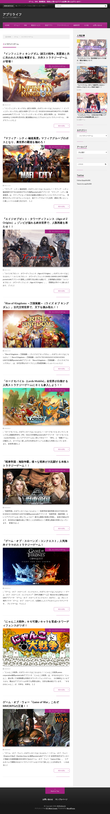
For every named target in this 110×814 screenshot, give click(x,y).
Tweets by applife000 (84, 184)
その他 (86, 25)
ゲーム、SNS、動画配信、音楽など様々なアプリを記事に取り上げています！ (55, 1)
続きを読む (61, 126)
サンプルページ (61, 799)
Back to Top (55, 791)
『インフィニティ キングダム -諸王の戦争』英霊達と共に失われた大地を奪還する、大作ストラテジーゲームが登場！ (36, 57)
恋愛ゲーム (82, 63)
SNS (25, 25)
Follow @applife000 (83, 180)
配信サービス (35, 25)
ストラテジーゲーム (58, 66)
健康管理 (76, 25)
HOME (7, 25)
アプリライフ (12, 14)
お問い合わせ (97, 25)
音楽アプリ (48, 25)
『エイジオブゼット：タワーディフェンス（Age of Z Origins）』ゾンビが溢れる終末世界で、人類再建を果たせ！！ (35, 222)
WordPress (71, 808)
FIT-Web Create (51, 808)
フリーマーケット (63, 25)
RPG (80, 89)
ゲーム (16, 25)
